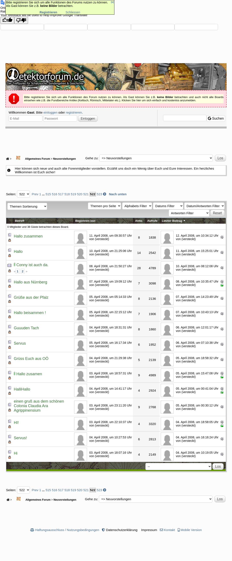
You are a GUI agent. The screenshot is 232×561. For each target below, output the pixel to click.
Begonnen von (85, 220)
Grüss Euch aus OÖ (31, 358)
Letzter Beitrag (173, 220)
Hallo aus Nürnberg (30, 282)
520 (79, 194)
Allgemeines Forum (31, 158)
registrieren (74, 112)
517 (61, 194)
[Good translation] (7, 20)
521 (86, 194)
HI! (16, 422)
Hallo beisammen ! (30, 313)
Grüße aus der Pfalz (31, 297)
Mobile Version (191, 530)
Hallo (18, 251)
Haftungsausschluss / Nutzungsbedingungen (67, 530)
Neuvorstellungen (64, 158)
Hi (15, 453)
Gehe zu (91, 158)
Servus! (20, 438)
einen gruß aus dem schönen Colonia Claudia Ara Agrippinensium (39, 406)
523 (99, 194)
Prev (35, 194)
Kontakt (169, 530)
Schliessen (72, 12)
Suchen (216, 118)
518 (67, 194)
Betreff (19, 220)
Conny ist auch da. (32, 265)
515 (48, 194)
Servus (20, 343)
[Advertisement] (116, 140)
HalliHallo (22, 389)
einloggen (51, 112)
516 (54, 194)
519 (73, 194)
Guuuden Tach (26, 328)
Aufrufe (152, 220)
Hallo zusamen (29, 374)
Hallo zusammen (28, 236)
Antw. (139, 220)
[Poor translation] (21, 20)
